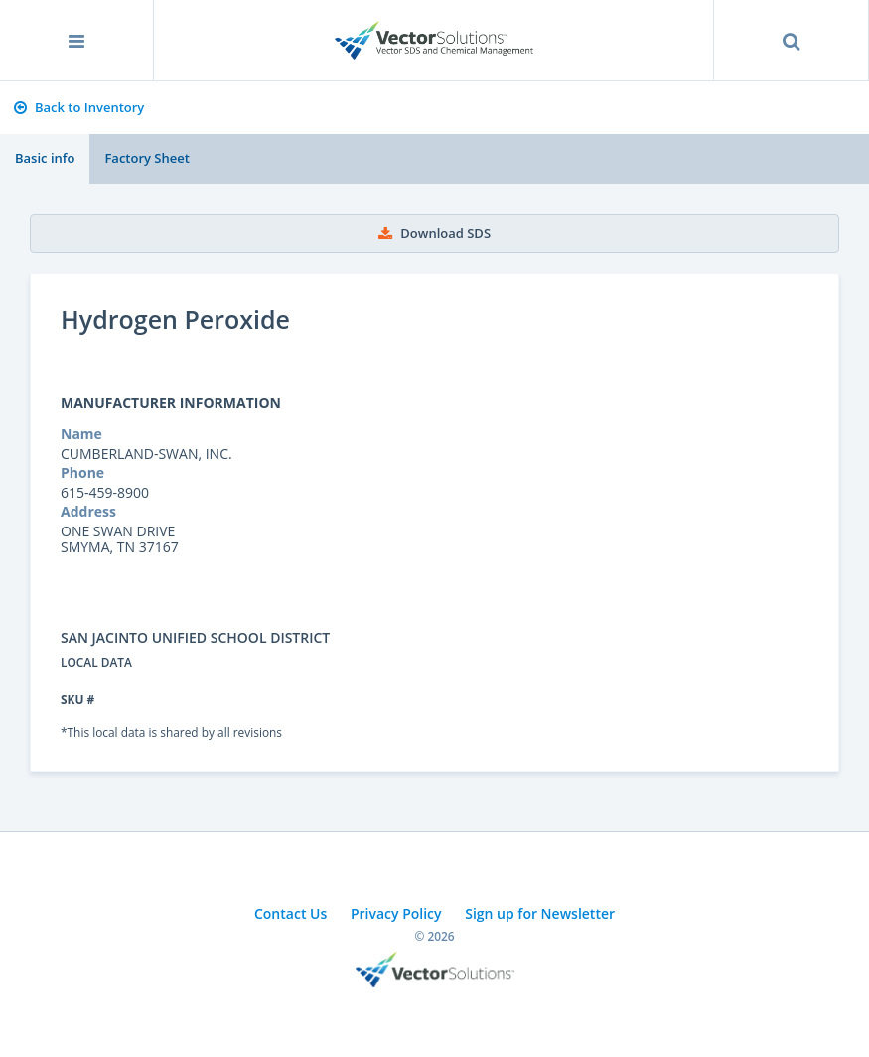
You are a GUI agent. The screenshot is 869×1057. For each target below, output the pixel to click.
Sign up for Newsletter (540, 913)
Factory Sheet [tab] (146, 158)
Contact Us (290, 913)
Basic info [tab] (44, 158)
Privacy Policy (396, 913)
